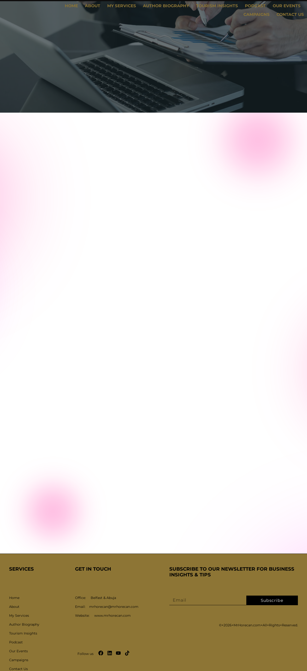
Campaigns (256, 14)
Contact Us (290, 14)
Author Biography (166, 5)
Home (71, 5)
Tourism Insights (217, 5)
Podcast (255, 5)
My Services (121, 5)
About (92, 5)
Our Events (287, 5)
